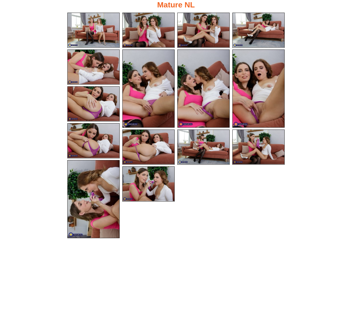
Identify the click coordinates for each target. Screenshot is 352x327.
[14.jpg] (93, 199)
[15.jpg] (148, 184)
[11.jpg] (148, 147)
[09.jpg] (93, 104)
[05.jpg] (93, 67)
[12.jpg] (203, 147)
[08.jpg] (258, 89)
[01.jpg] (93, 30)
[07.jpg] (203, 89)
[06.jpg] (148, 89)
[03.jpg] (203, 30)
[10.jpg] (93, 140)
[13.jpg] (258, 147)
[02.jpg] (148, 30)
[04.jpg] (258, 30)
